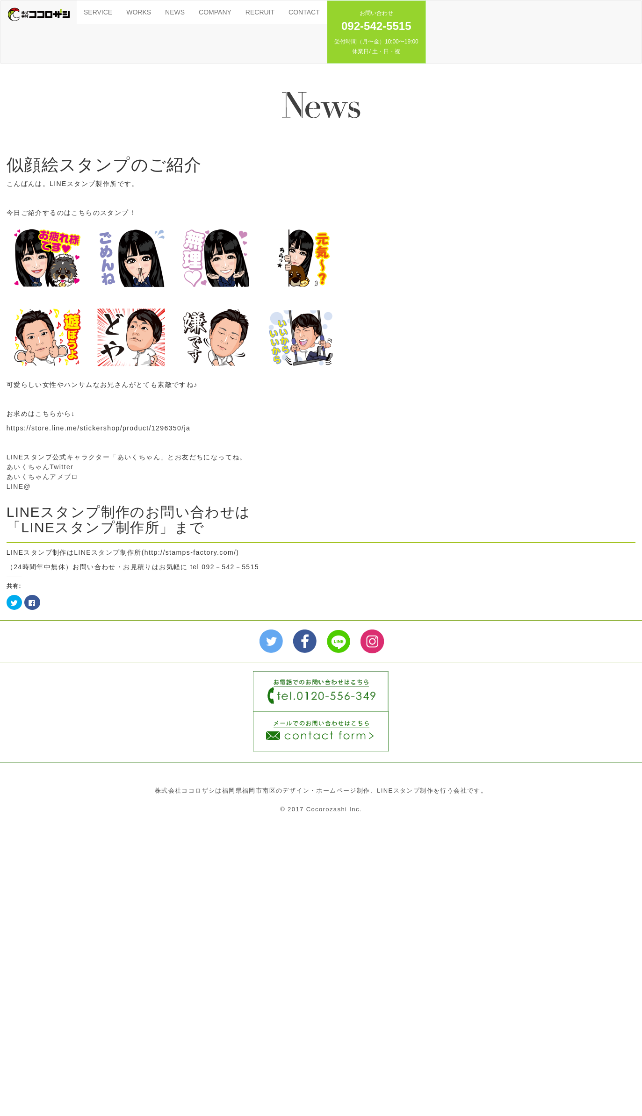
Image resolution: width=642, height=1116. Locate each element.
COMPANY (215, 12)
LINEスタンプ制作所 (108, 552)
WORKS (138, 12)
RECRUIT (259, 12)
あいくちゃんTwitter (40, 467)
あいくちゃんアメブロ (43, 476)
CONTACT (304, 12)
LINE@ (19, 486)
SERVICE (98, 12)
